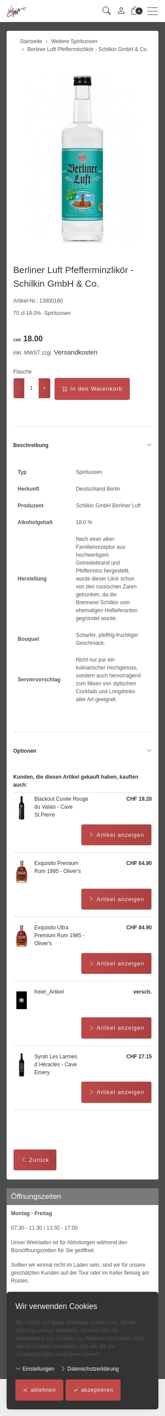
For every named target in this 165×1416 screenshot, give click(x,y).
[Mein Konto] (121, 11)
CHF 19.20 (139, 799)
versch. (142, 992)
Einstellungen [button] (34, 1368)
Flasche (22, 372)
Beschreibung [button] (82, 445)
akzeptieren (93, 1390)
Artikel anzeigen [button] (116, 835)
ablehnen (39, 1390)
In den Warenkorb (92, 389)
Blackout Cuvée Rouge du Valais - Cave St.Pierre (61, 807)
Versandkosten (75, 352)
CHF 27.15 (139, 1057)
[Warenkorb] (135, 11)
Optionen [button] (82, 751)
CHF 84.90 (139, 927)
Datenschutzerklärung (89, 1368)
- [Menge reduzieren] (19, 388)
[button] (106, 11)
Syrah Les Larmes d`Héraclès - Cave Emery (55, 1065)
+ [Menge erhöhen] (44, 388)
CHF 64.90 (139, 863)
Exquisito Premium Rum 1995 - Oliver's (57, 867)
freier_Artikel (49, 992)
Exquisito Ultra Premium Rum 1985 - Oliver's (59, 935)
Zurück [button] (35, 1160)
